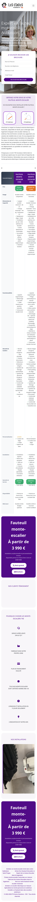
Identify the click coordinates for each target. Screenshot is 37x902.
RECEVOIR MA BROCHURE (19, 80)
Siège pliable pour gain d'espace (31, 235)
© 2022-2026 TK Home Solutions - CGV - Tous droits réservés (20, 895)
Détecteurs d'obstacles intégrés (31, 379)
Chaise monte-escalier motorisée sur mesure (18, 877)
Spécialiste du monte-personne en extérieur (18, 888)
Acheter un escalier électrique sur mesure (18, 886)
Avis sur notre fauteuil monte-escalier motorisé (23, 883)
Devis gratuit (18, 565)
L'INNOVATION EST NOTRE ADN (18, 722)
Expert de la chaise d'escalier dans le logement (23, 874)
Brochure (18, 572)
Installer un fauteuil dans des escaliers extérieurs (20, 891)
